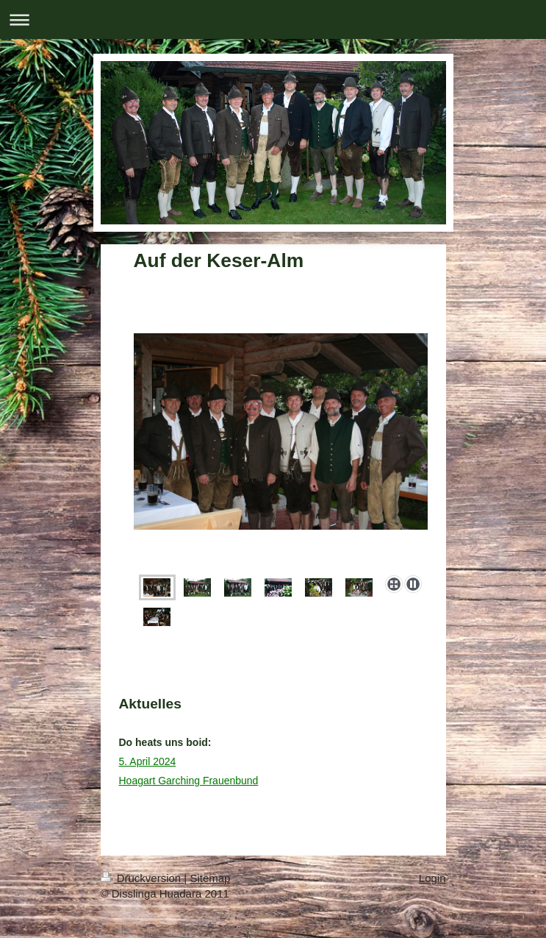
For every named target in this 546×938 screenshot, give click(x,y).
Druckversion (142, 878)
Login (432, 878)
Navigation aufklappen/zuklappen (273, 19)
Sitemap (210, 878)
